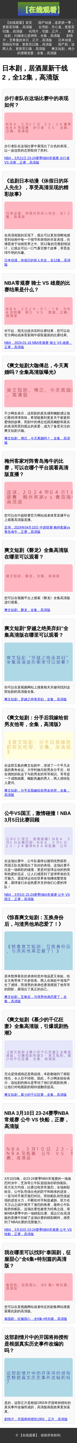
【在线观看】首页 (19, 22)
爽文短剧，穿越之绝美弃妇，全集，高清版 (35, 699)
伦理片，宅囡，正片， (45, 31)
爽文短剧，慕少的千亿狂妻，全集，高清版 (35, 1094)
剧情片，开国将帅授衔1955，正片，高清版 (36, 1419)
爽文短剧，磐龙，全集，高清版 (27, 610)
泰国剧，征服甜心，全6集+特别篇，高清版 (35, 1319)
